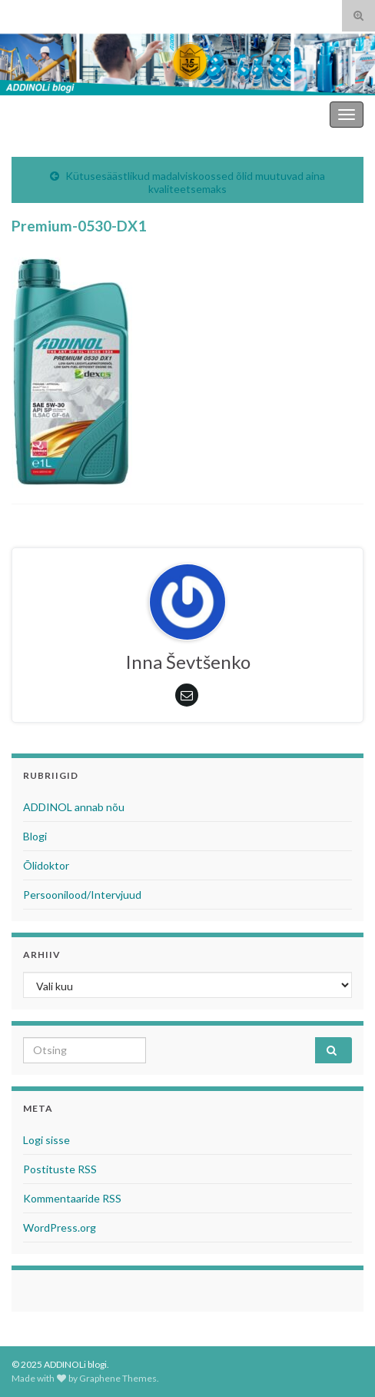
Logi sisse (46, 1139)
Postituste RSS (60, 1169)
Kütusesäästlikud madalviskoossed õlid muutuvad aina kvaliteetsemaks (195, 182)
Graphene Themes (118, 1378)
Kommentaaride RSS (72, 1198)
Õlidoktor (46, 865)
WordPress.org (59, 1227)
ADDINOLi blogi (285, 114)
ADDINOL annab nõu (73, 806)
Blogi (35, 836)
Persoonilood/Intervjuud (82, 894)
